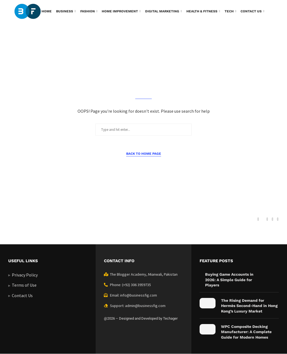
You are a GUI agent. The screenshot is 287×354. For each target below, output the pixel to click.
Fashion (87, 11)
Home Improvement (120, 11)
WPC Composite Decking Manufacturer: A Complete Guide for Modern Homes (246, 331)
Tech (229, 11)
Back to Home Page (143, 154)
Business (64, 11)
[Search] (270, 34)
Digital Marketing (162, 11)
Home (47, 11)
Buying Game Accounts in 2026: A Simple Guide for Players (229, 279)
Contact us (251, 11)
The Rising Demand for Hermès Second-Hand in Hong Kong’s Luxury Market (249, 305)
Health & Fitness (201, 11)
